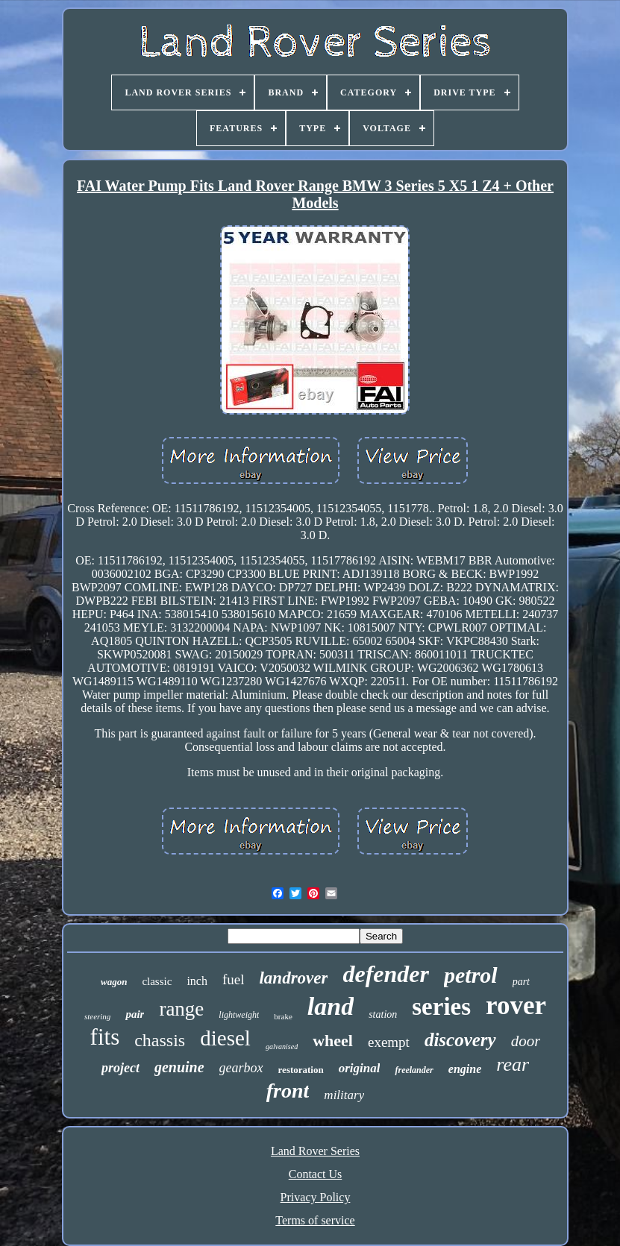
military (344, 1095)
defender (385, 973)
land (330, 1006)
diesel (225, 1038)
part (521, 981)
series (441, 1006)
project (120, 1067)
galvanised (282, 1046)
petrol (471, 975)
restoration (301, 1069)
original (360, 1068)
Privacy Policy (316, 1197)
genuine (179, 1067)
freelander (414, 1070)
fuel (233, 979)
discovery (460, 1040)
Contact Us (315, 1174)
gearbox (241, 1067)
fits (105, 1037)
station (383, 1014)
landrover (293, 978)
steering (97, 1016)
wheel (333, 1040)
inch (197, 981)
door (526, 1041)
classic (157, 981)
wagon (114, 981)
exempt (389, 1042)
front (288, 1090)
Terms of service (314, 1220)
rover (516, 1005)
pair (134, 1014)
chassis (159, 1040)
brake (283, 1016)
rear (512, 1064)
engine (464, 1069)
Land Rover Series (315, 1151)
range (181, 1009)
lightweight (239, 1015)
